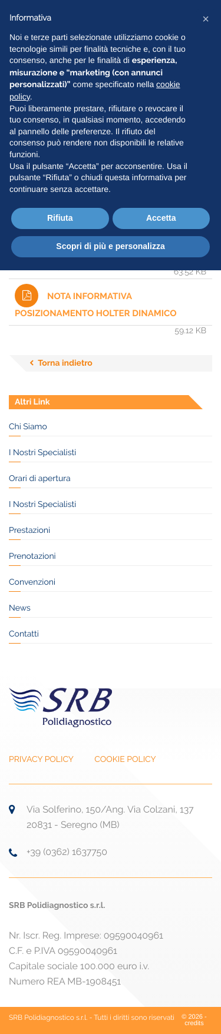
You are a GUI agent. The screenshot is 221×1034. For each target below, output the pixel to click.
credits (193, 1023)
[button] (205, 18)
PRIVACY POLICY (41, 759)
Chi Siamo (28, 427)
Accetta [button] (161, 218)
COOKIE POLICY (125, 759)
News (20, 608)
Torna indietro (65, 363)
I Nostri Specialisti (42, 453)
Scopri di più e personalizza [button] (110, 246)
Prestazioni (29, 530)
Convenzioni (32, 582)
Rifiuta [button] (60, 218)
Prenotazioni (32, 556)
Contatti (24, 634)
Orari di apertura (40, 478)
